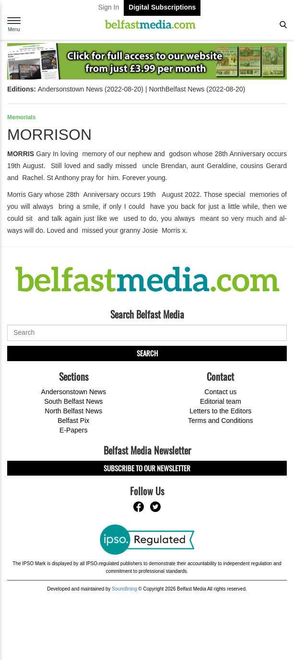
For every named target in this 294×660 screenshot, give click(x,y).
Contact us (220, 392)
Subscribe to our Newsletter (147, 468)
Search (147, 353)
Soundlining (124, 589)
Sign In (108, 7)
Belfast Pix (73, 420)
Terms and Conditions (220, 420)
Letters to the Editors (220, 411)
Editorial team (220, 401)
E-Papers (73, 430)
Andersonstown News (73, 392)
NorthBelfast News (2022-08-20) (197, 89)
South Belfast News (73, 401)
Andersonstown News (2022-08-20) (90, 89)
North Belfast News (73, 411)
